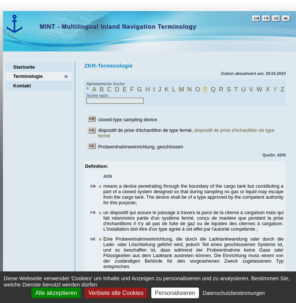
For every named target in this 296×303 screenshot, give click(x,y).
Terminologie (28, 76)
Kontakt (22, 86)
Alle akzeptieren (56, 293)
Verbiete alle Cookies (115, 293)
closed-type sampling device (127, 119)
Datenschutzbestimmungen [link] (234, 293)
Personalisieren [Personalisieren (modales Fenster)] (175, 293)
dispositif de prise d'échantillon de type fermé (145, 130)
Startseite (24, 67)
